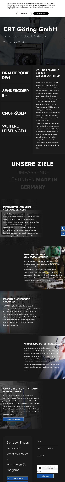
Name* (39, 441)
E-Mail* (39, 448)
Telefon (50, 448)
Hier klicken (50, 468)
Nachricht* (40, 456)
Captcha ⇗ (41, 471)
